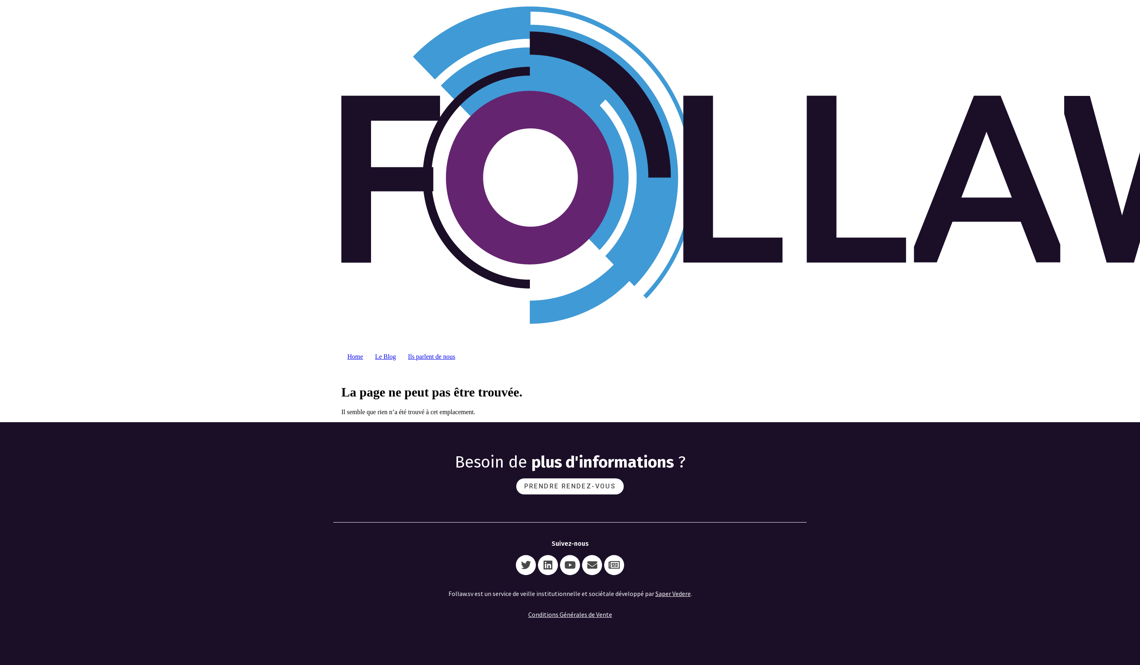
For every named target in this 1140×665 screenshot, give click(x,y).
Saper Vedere (673, 594)
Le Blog (385, 356)
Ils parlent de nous (431, 356)
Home (355, 356)
